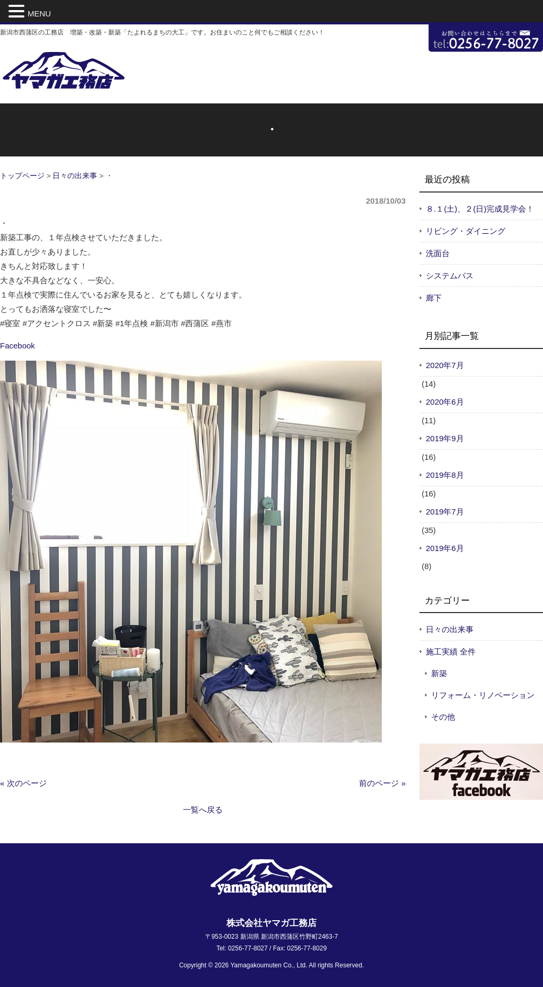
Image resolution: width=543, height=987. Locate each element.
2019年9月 (445, 438)
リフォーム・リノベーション (483, 695)
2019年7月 (445, 511)
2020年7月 (445, 365)
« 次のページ (23, 783)
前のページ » (382, 783)
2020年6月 (445, 401)
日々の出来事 (74, 176)
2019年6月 (445, 548)
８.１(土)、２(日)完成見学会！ (480, 208)
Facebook (17, 345)
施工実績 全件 (451, 651)
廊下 (434, 297)
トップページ (22, 176)
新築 (439, 673)
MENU (39, 13)
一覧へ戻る (203, 809)
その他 (443, 716)
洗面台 (438, 253)
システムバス (450, 275)
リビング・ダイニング (465, 230)
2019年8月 (445, 474)
